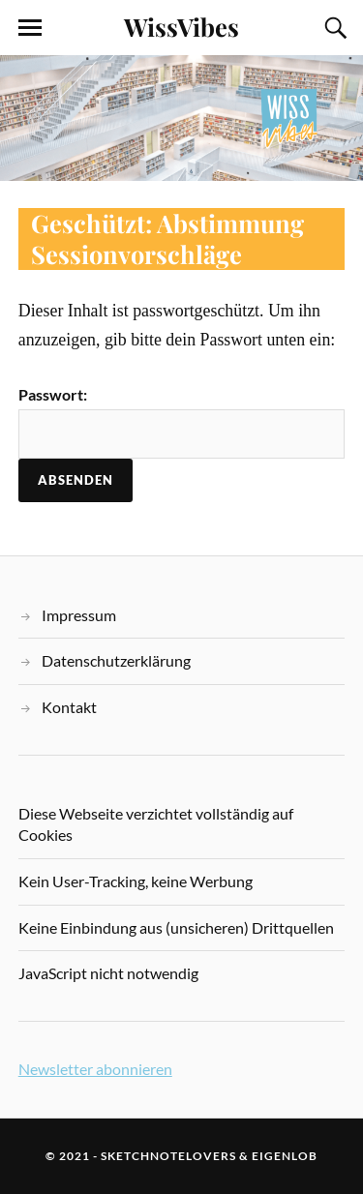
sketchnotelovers (168, 1156)
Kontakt (69, 707)
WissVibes (181, 26)
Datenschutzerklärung (116, 660)
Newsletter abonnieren (95, 1069)
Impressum (79, 615)
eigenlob (285, 1156)
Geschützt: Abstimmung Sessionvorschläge (167, 238)
